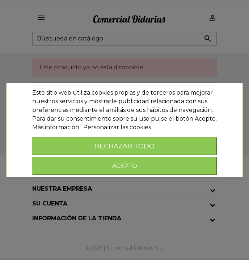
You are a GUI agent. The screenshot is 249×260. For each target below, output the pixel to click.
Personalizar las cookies (117, 127)
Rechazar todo (125, 146)
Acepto (124, 165)
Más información (56, 127)
